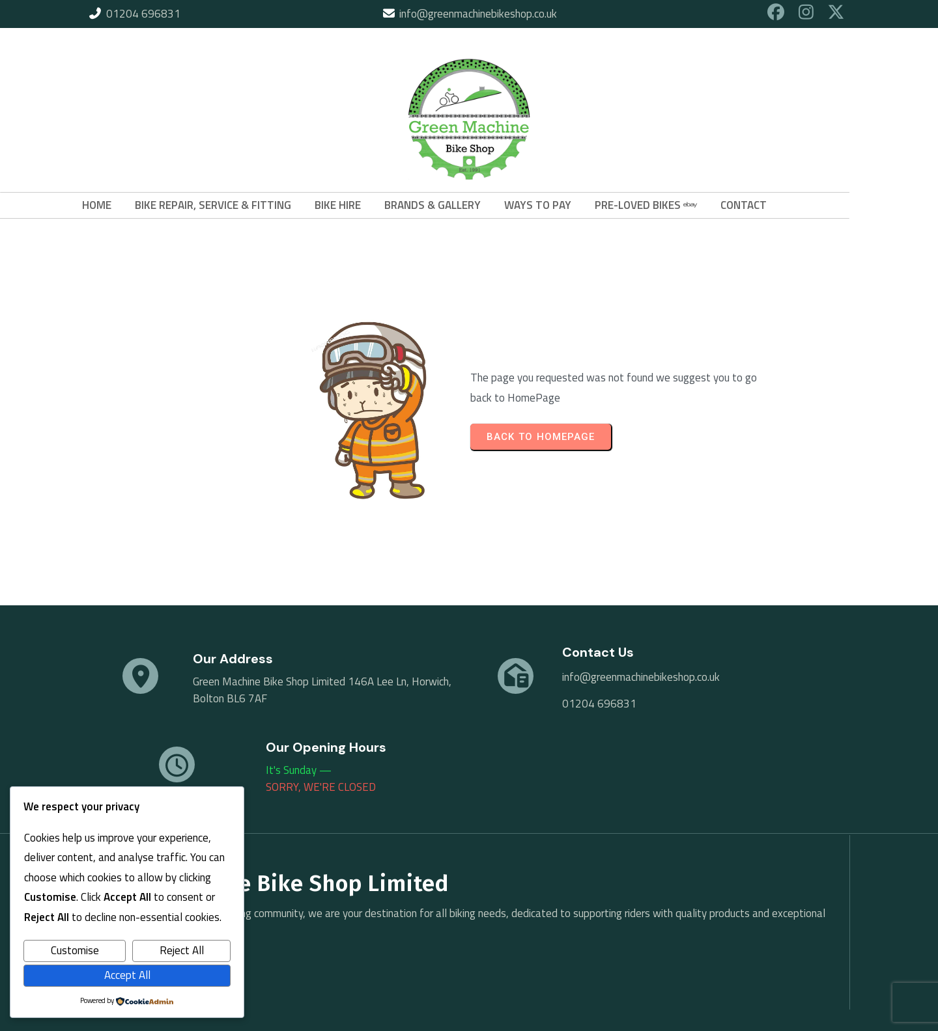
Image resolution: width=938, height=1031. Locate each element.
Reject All (182, 950)
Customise (75, 950)
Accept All (127, 975)
